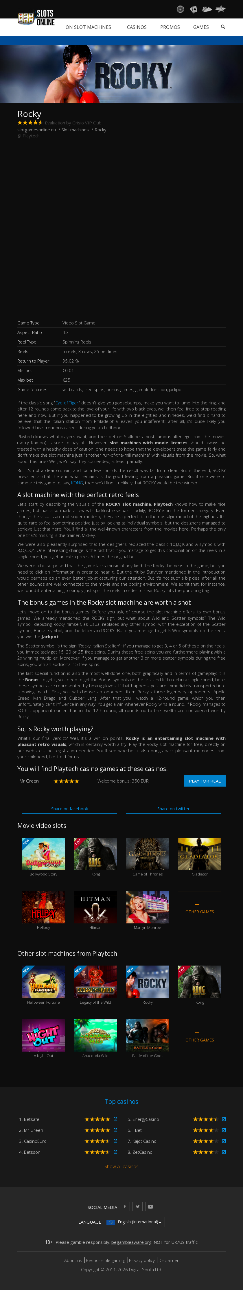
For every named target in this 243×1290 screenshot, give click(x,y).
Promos (170, 27)
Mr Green (29, 781)
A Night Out (43, 1038)
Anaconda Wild (95, 1038)
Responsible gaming (105, 1260)
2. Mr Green (31, 1130)
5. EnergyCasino (143, 1119)
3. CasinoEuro (33, 1141)
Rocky (147, 985)
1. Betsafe (29, 1119)
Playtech (31, 136)
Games (201, 27)
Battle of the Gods (147, 1038)
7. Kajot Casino (142, 1141)
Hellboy (43, 910)
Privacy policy (142, 1260)
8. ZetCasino (140, 1152)
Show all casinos (121, 1166)
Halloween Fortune (43, 985)
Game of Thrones (147, 857)
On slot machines (88, 27)
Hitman (95, 910)
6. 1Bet (135, 1130)
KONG (77, 483)
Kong (95, 857)
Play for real (205, 781)
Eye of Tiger (67, 403)
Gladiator (199, 857)
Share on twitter (173, 808)
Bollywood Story (43, 857)
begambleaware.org (131, 1242)
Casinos (137, 27)
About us (73, 1260)
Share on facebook (69, 808)
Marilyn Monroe (147, 910)
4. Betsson (30, 1152)
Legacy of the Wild (95, 985)
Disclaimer (169, 1260)
